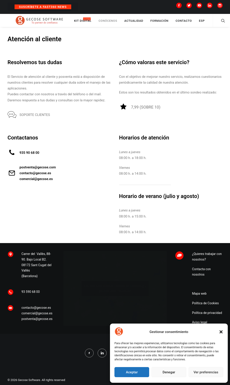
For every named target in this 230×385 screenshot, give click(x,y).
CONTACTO (199, 23)
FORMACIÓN (175, 23)
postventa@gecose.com (37, 172)
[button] (221, 332)
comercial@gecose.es (36, 183)
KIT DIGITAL (98, 23)
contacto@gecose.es (35, 178)
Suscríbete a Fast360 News (43, 7)
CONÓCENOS (123, 23)
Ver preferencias (205, 372)
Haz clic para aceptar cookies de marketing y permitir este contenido (115, 308)
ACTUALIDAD (149, 23)
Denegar (169, 372)
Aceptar (132, 372)
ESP (217, 23)
